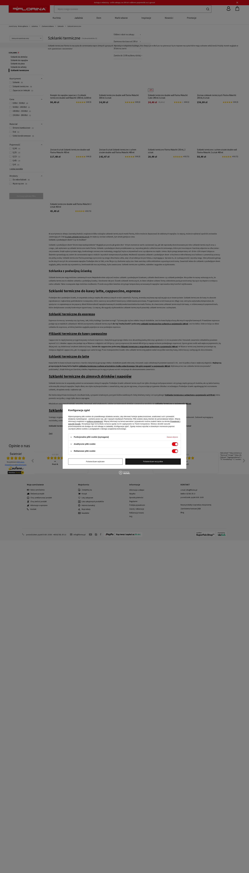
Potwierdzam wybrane (95, 461)
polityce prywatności (95, 421)
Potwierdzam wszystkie (153, 461)
